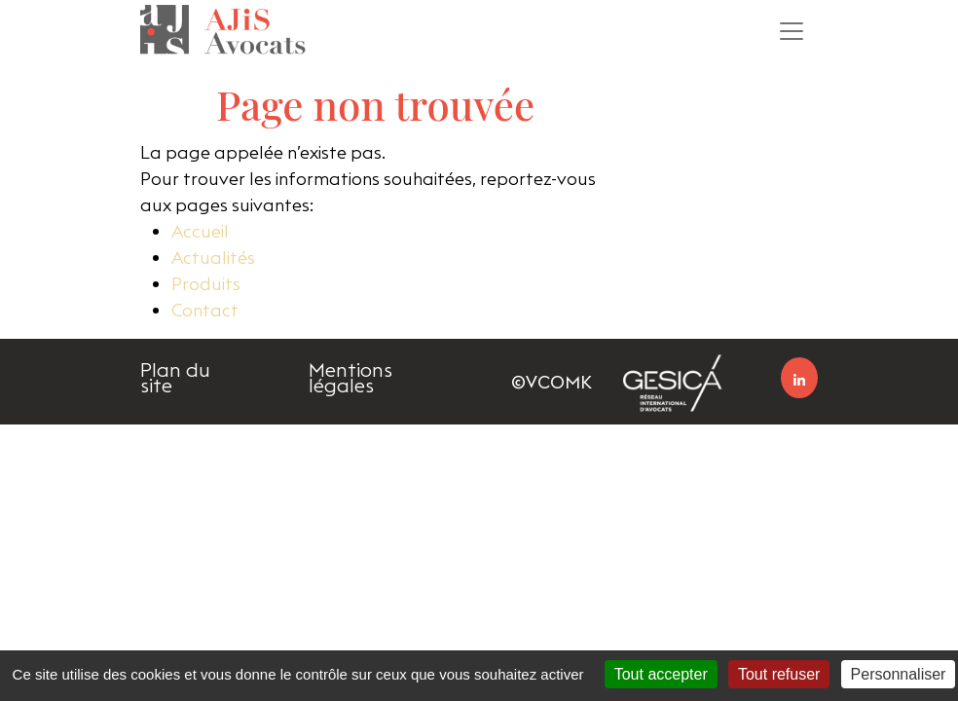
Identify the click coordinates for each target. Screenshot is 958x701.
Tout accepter (661, 674)
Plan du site (175, 377)
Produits (205, 284)
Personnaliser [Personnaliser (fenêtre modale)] (898, 674)
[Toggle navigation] (791, 31)
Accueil (200, 231)
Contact (205, 310)
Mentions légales (350, 377)
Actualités (213, 257)
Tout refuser (779, 674)
